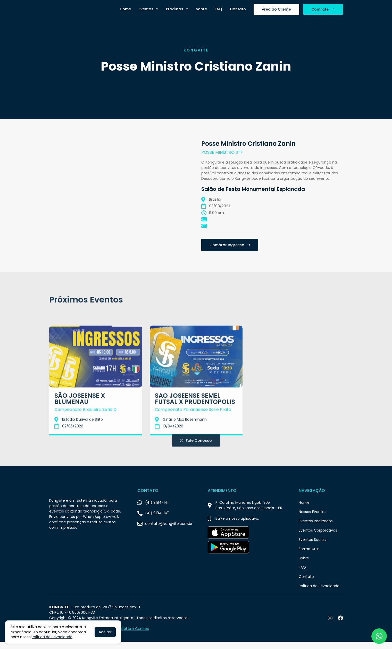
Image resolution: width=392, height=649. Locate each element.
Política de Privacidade (52, 636)
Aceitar (105, 632)
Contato (238, 12)
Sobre (201, 12)
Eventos (148, 12)
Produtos (177, 12)
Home (125, 12)
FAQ (218, 12)
